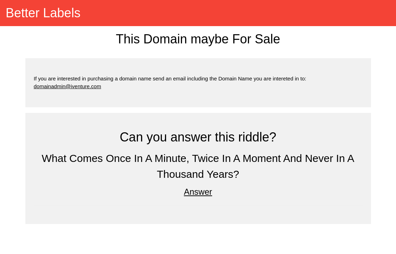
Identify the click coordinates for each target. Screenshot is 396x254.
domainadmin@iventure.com (67, 86)
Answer (198, 191)
